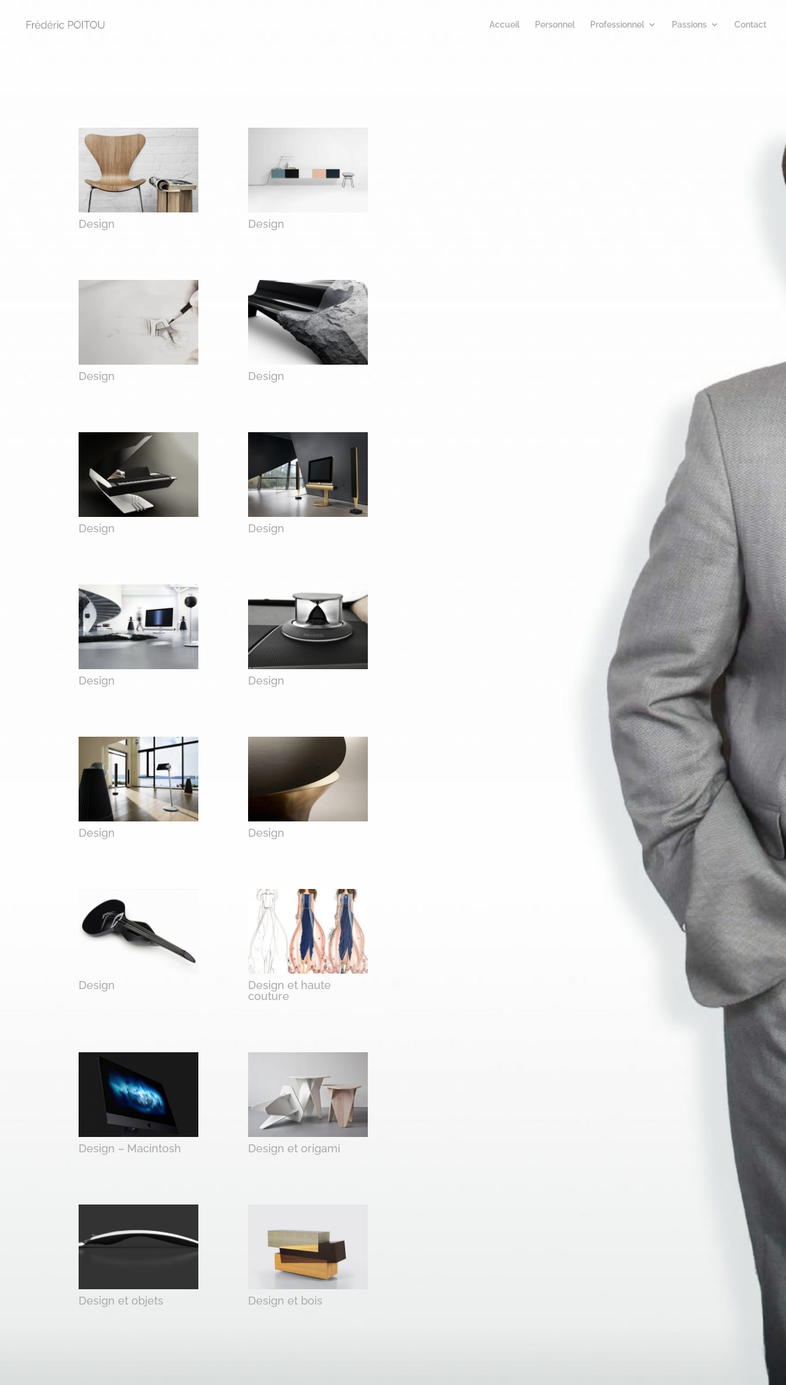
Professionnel (617, 24)
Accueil (504, 24)
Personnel (555, 24)
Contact (750, 24)
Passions (689, 24)
